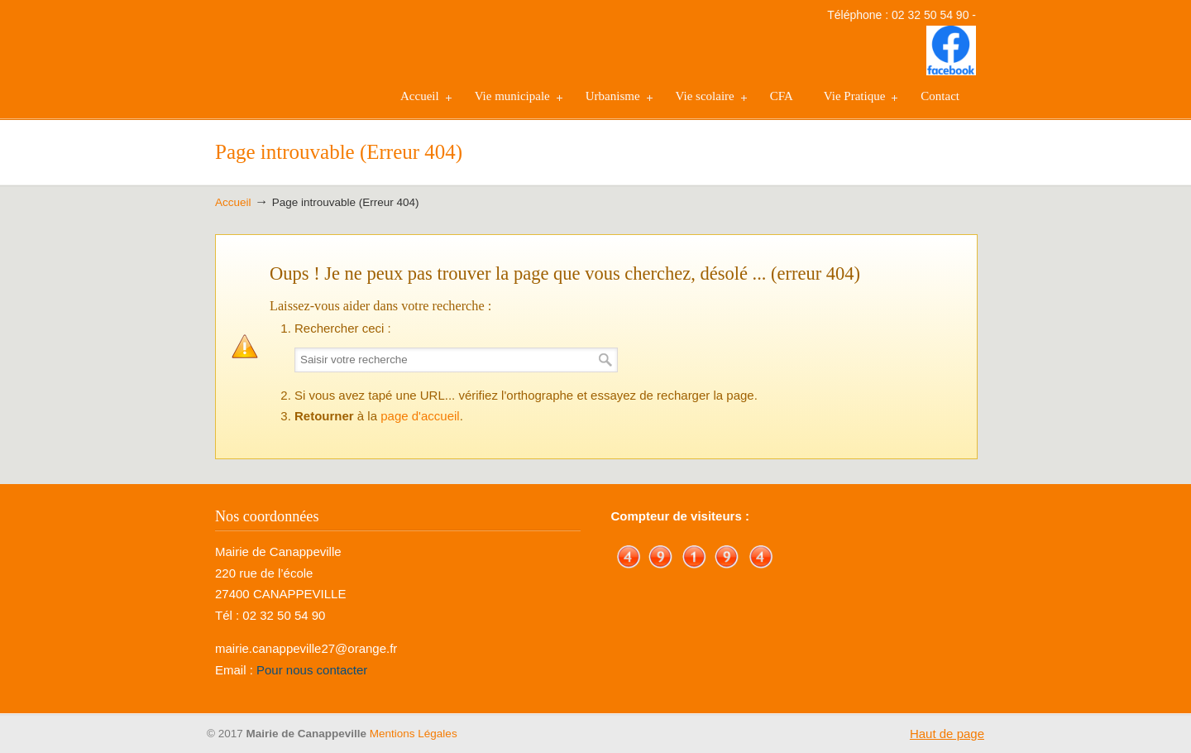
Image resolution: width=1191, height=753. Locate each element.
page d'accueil (419, 416)
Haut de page (947, 734)
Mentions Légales (413, 733)
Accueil (233, 202)
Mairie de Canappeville (297, 59)
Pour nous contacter (311, 670)
